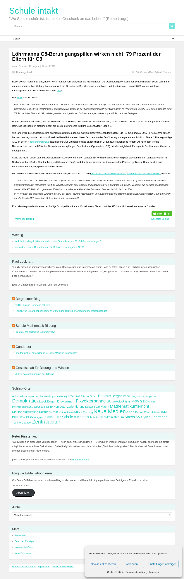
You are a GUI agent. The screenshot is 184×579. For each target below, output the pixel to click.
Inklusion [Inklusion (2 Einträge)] (151, 402)
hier (59, 90)
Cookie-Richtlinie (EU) (63, 566)
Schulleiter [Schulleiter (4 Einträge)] (93, 417)
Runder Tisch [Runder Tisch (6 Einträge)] (52, 417)
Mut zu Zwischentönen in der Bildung (34, 374)
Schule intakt (33, 10)
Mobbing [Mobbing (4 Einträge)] (88, 412)
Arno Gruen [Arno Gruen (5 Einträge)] (90, 396)
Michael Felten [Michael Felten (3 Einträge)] (66, 412)
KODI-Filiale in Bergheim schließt (32, 305)
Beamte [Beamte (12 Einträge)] (104, 396)
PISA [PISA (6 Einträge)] (29, 417)
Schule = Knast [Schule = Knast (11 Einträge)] (74, 417)
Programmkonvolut (39, 141)
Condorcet (23, 347)
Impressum (154, 572)
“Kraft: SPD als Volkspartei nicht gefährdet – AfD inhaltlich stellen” (126, 173)
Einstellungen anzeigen (162, 564)
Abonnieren (23, 492)
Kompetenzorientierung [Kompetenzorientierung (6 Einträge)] (69, 406)
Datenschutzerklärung (136, 572)
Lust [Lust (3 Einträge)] (98, 407)
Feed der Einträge (24, 541)
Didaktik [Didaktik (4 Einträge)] (42, 401)
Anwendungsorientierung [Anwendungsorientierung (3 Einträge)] (54, 396)
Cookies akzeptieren (103, 564)
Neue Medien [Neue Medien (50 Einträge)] (110, 411)
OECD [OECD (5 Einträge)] (130, 412)
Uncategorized (24, 72)
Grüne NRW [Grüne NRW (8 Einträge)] (130, 401)
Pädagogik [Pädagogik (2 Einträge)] (38, 417)
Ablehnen (132, 564)
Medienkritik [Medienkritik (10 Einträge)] (48, 412)
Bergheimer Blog (28, 299)
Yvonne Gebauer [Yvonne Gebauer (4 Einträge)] (22, 422)
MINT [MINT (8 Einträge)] (78, 412)
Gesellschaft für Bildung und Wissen (42, 368)
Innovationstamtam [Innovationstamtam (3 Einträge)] (22, 407)
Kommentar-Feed (24, 547)
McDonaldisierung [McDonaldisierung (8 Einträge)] (25, 412)
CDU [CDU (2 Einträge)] (153, 396)
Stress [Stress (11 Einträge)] (130, 417)
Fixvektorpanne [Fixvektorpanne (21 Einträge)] (91, 401)
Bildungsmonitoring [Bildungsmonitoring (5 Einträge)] (139, 396)
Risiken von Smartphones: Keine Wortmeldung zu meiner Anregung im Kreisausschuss (61, 311)
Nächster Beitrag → (161, 218)
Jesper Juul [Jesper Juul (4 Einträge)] (39, 406)
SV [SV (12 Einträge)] (137, 417)
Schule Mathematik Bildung (36, 326)
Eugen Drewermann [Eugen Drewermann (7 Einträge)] (61, 401)
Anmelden (20, 535)
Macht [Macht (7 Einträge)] (105, 406)
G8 (137, 72)
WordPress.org (23, 553)
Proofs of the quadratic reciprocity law (35, 332)
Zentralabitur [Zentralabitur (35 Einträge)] (46, 422)
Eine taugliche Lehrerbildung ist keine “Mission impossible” (46, 353)
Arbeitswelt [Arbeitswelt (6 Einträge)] (75, 396)
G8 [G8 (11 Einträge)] (108, 401)
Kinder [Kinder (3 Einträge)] (49, 407)
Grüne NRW (146, 72)
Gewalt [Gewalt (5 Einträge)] (116, 401)
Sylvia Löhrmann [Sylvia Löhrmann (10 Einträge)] (154, 417)
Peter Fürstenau (81, 459)
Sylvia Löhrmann (163, 72)
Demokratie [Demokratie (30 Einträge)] (24, 401)
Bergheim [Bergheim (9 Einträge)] (118, 396)
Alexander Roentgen (29, 66)
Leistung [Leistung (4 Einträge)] (90, 406)
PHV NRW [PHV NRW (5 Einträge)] (18, 417)
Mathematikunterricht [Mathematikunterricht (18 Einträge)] (129, 406)
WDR (19, 97)
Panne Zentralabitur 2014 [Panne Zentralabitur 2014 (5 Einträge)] (151, 412)
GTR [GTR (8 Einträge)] (143, 401)
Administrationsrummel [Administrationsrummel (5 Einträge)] (26, 396)
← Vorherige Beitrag (23, 218)
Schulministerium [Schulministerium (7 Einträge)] (112, 417)
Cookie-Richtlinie (115, 572)
